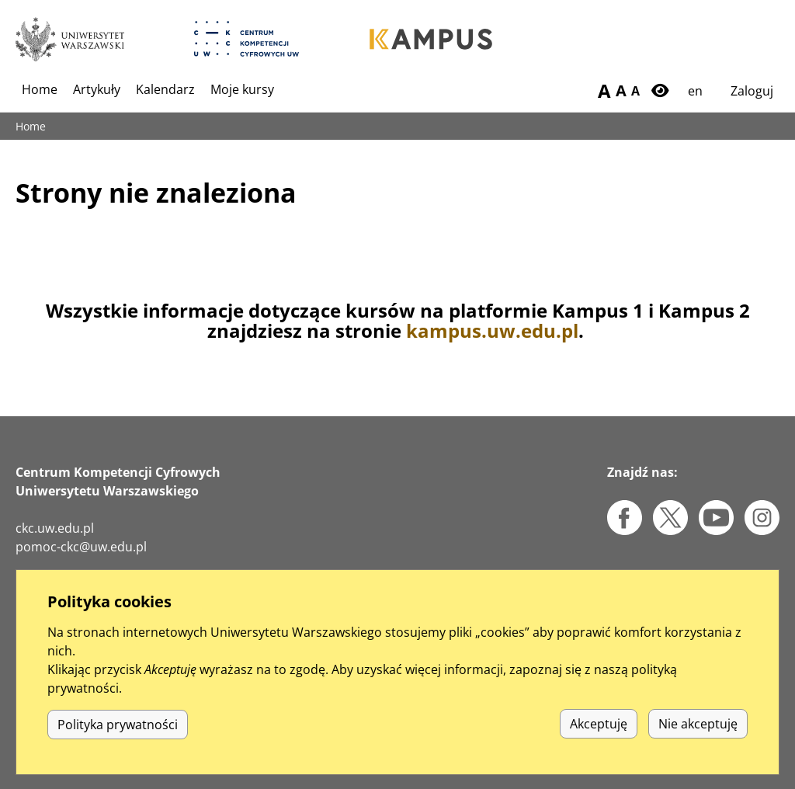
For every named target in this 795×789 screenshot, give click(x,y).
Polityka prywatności (117, 740)
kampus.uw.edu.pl (492, 330)
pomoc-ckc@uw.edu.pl (81, 546)
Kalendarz (165, 89)
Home (39, 89)
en (695, 90)
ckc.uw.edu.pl (55, 528)
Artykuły (96, 89)
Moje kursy (242, 89)
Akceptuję (598, 740)
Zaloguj (752, 90)
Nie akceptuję (698, 740)
